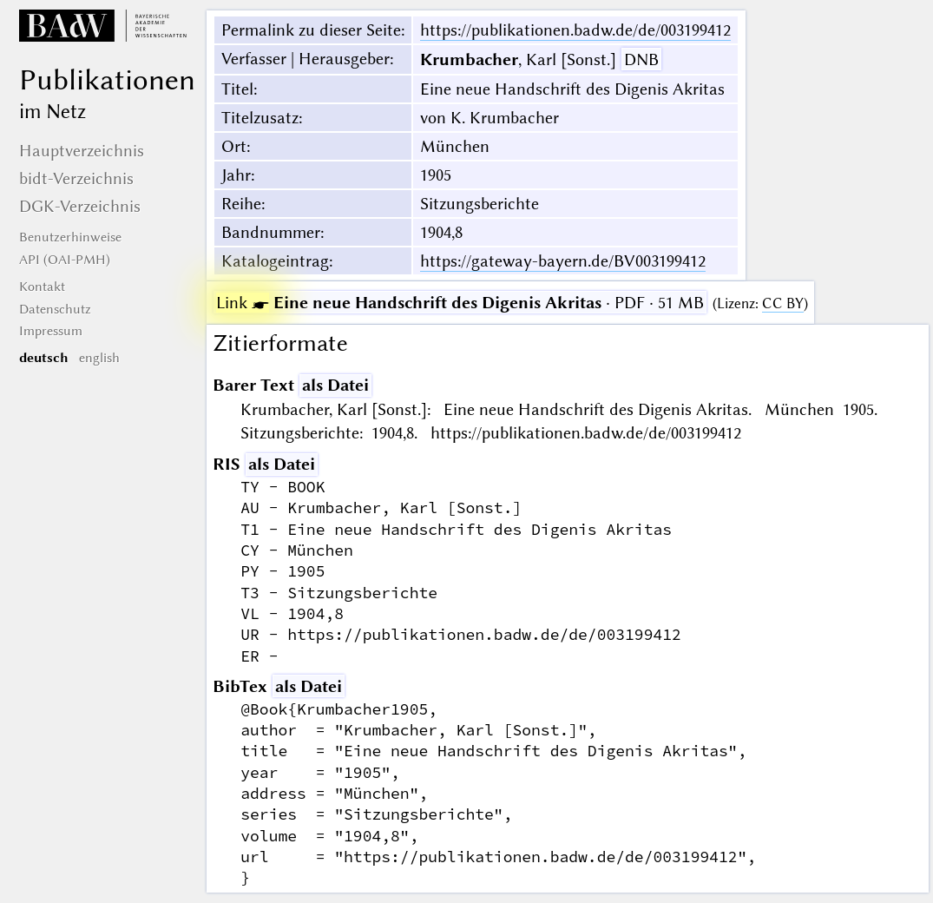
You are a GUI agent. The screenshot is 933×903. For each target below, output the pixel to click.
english (99, 358)
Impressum (50, 331)
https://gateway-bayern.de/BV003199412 (563, 261)
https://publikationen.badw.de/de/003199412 (575, 30)
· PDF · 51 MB (460, 303)
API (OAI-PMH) (64, 259)
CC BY (783, 303)
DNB (641, 59)
